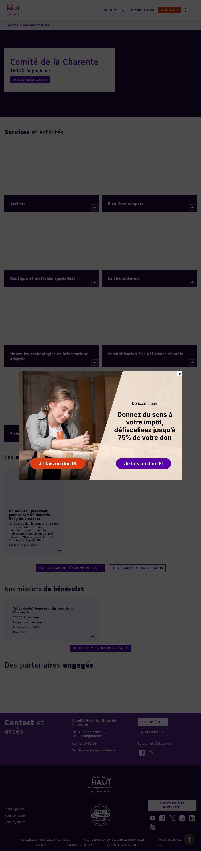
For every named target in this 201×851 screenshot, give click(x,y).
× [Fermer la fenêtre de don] (179, 373)
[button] (144, 463)
